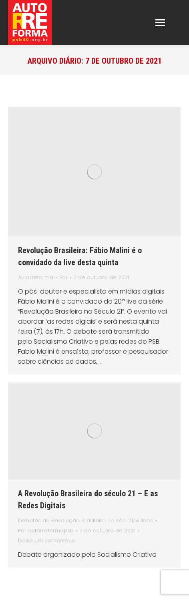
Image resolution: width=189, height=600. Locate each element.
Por (63, 277)
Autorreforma (35, 277)
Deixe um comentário (46, 540)
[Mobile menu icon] (160, 22)
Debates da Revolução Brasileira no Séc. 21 (75, 520)
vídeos (144, 520)
